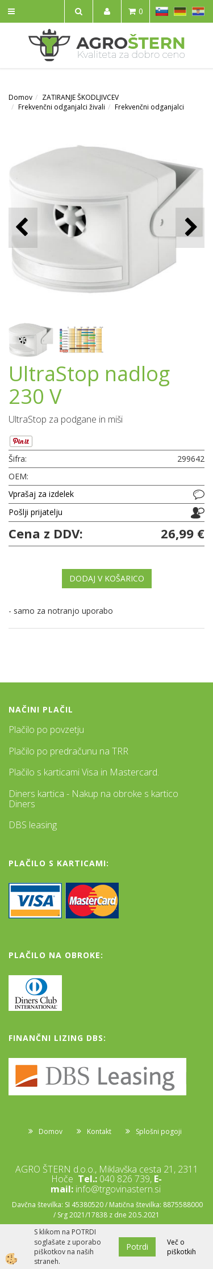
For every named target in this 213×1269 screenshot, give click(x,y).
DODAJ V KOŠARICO (106, 578)
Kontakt (99, 1131)
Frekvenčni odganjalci (149, 107)
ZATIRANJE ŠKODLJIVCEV (80, 97)
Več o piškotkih (181, 1247)
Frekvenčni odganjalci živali (61, 107)
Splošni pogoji (159, 1131)
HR (198, 11)
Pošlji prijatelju (35, 512)
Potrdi (137, 1246)
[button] (190, 228)
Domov (20, 97)
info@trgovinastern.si (118, 1189)
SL (162, 11)
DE (180, 11)
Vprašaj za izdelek (41, 493)
